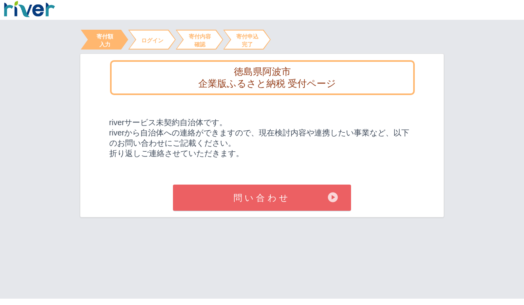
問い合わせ (262, 198)
